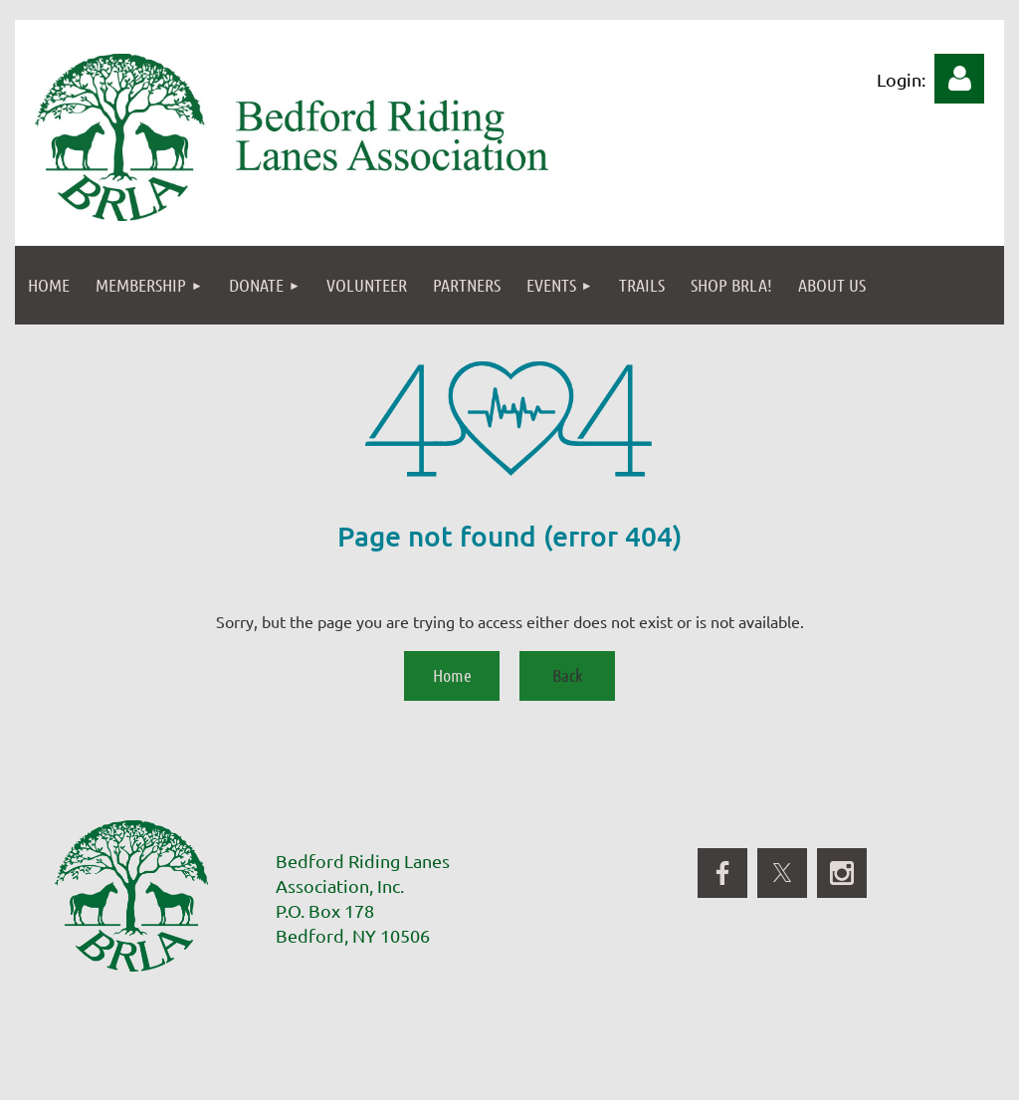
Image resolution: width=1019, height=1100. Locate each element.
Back (567, 675)
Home (452, 675)
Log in (959, 79)
